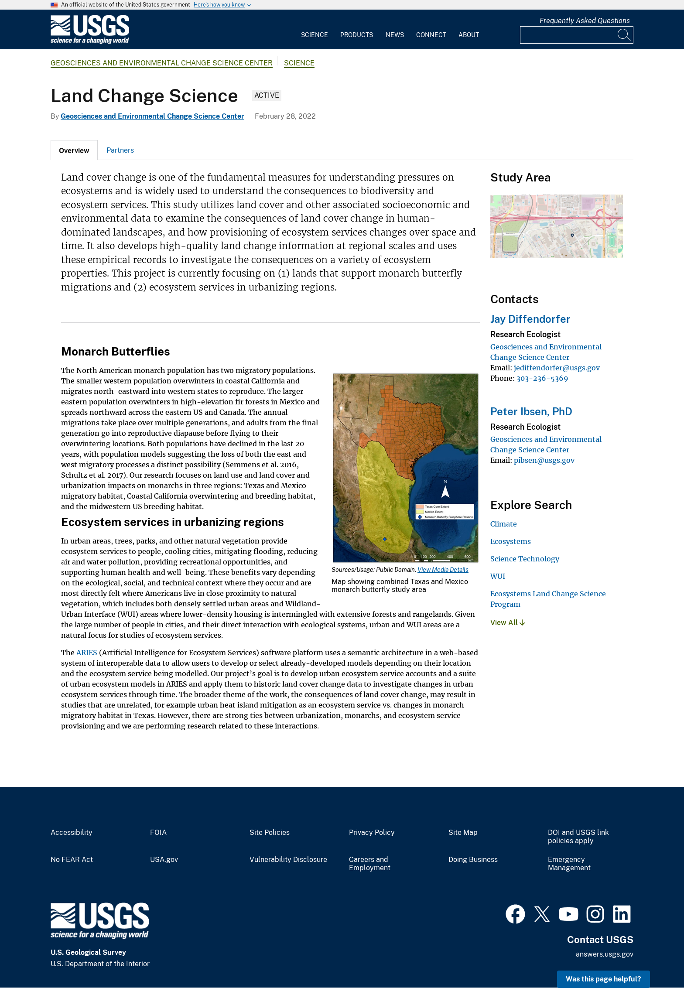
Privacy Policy (372, 833)
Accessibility (71, 833)
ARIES (86, 652)
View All (507, 623)
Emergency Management (569, 864)
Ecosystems (510, 541)
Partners (120, 150)
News (395, 34)
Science (314, 34)
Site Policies (270, 833)
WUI (497, 576)
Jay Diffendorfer (530, 319)
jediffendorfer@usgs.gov (557, 367)
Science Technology (524, 558)
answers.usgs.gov (604, 954)
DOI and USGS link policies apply (578, 837)
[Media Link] (406, 469)
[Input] (576, 35)
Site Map (463, 833)
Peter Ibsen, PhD (531, 411)
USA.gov (164, 860)
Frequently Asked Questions (585, 21)
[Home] (90, 42)
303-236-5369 (542, 378)
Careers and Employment (369, 864)
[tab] (74, 150)
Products (356, 34)
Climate (503, 524)
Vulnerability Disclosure (288, 860)
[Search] (624, 35)
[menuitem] (314, 29)
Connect (431, 34)
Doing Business (473, 860)
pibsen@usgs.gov (544, 460)
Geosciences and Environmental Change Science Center (162, 63)
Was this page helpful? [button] (603, 979)
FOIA (158, 833)
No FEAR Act (72, 860)
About (468, 34)
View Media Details (443, 569)
